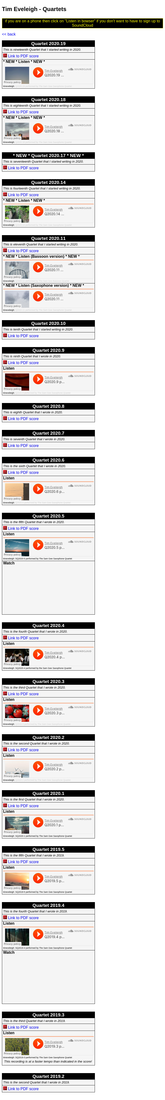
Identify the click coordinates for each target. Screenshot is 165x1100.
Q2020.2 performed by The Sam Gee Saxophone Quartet (43, 780)
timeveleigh (8, 86)
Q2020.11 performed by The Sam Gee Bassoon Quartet (42, 281)
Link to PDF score (23, 56)
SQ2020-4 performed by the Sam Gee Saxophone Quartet (43, 668)
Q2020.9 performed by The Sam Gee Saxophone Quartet (43, 393)
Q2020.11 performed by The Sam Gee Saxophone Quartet (43, 310)
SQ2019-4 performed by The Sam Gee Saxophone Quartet (43, 948)
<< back (9, 34)
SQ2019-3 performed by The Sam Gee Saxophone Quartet (43, 1057)
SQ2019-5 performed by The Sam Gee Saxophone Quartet (43, 892)
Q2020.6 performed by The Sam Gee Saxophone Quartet (43, 502)
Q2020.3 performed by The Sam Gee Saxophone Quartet (43, 724)
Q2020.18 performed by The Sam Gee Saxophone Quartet (43, 142)
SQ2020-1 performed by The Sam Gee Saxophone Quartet (43, 836)
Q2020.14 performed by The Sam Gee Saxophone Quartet (43, 225)
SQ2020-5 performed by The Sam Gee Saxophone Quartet (43, 558)
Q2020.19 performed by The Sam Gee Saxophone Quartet (43, 86)
